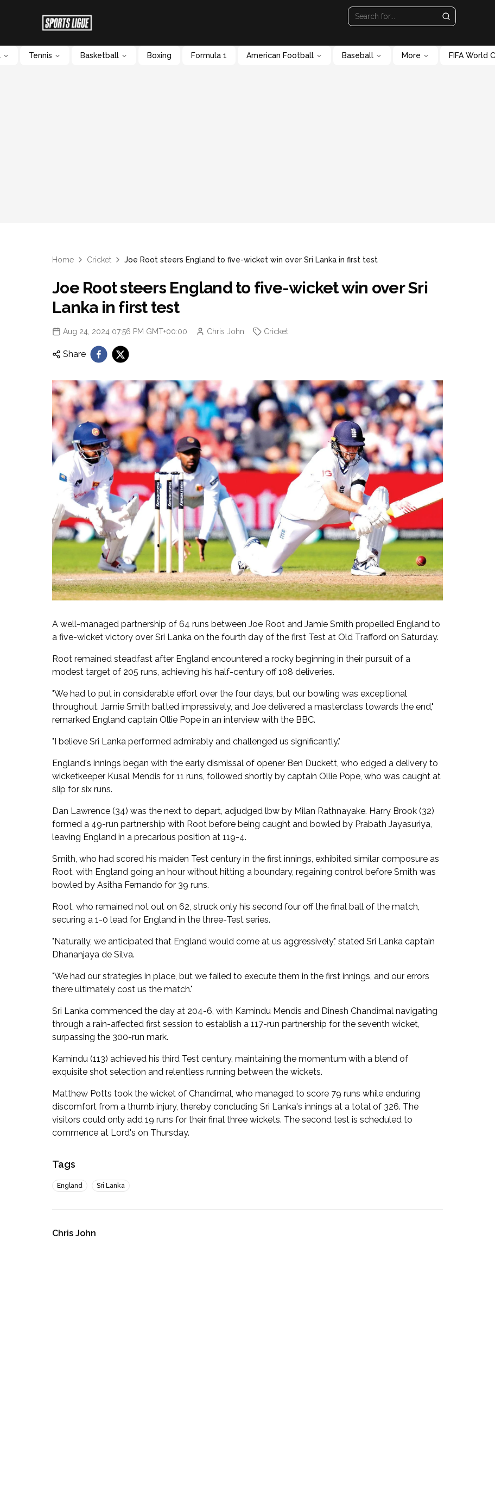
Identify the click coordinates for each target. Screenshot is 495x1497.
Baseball (362, 55)
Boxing (159, 55)
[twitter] (120, 354)
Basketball (104, 55)
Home (63, 259)
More (415, 55)
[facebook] (98, 354)
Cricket (99, 259)
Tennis (45, 55)
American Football (284, 55)
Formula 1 (209, 55)
